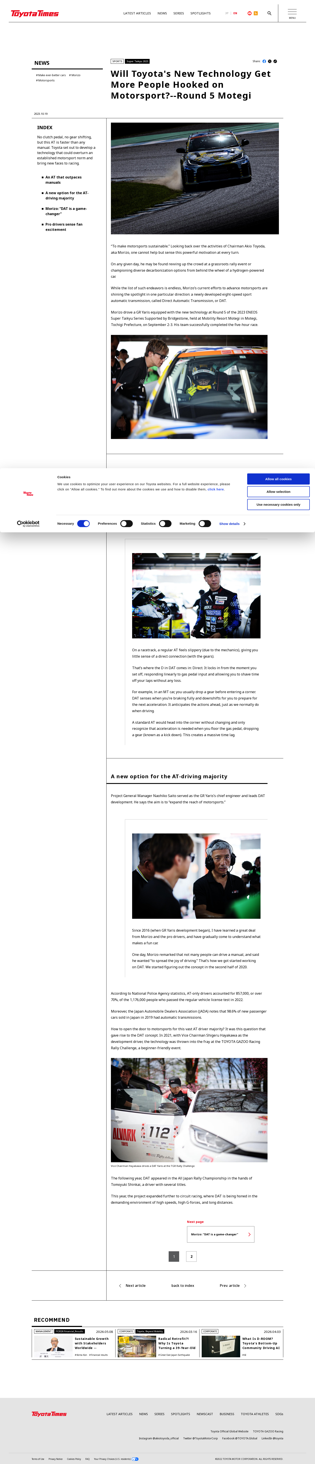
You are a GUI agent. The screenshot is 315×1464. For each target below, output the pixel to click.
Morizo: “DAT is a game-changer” (66, 228)
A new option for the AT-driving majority (67, 213)
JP (227, 13)
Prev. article (230, 1303)
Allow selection (278, 24)
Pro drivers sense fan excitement (64, 244)
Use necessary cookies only (278, 36)
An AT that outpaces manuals (64, 197)
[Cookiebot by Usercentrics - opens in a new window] (28, 55)
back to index (183, 1303)
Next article (136, 1303)
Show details (229, 55)
